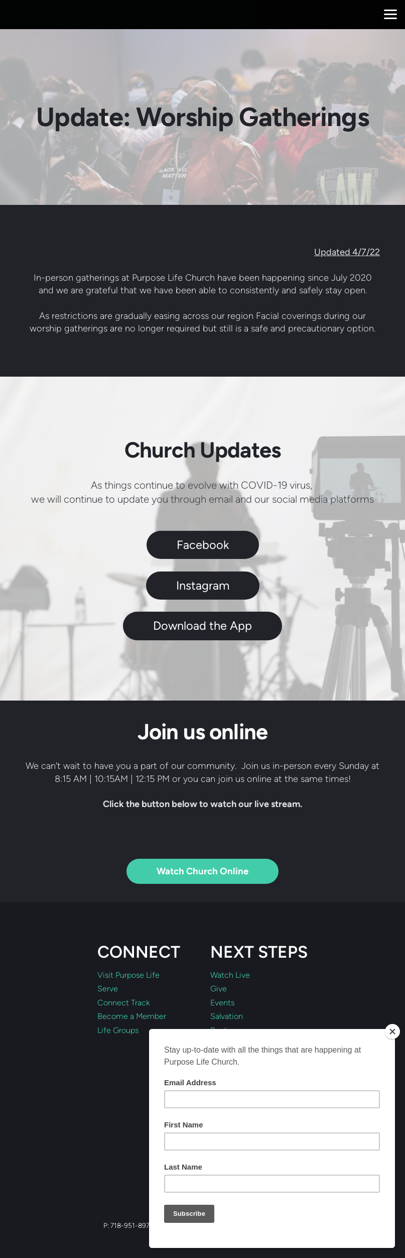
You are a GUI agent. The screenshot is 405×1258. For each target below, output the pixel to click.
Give (218, 988)
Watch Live (230, 975)
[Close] (392, 1031)
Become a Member (131, 1016)
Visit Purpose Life (128, 975)
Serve (107, 988)
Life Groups (118, 1030)
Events (222, 1002)
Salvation (226, 1016)
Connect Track (123, 1002)
